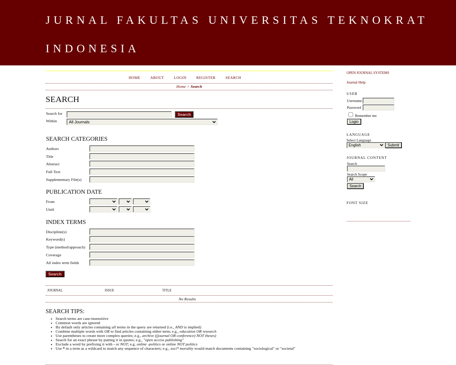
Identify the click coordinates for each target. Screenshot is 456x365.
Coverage (53, 255)
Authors (52, 148)
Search (233, 78)
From (50, 201)
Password (354, 107)
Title (49, 156)
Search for (54, 113)
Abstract (52, 164)
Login (180, 78)
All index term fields (62, 263)
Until (50, 209)
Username (354, 101)
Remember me (366, 116)
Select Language (359, 140)
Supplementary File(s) (64, 179)
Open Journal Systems (368, 73)
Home (134, 78)
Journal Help (356, 82)
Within (51, 121)
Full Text (53, 172)
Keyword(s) (55, 239)
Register (206, 78)
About (157, 78)
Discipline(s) (56, 232)
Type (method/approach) (65, 247)
